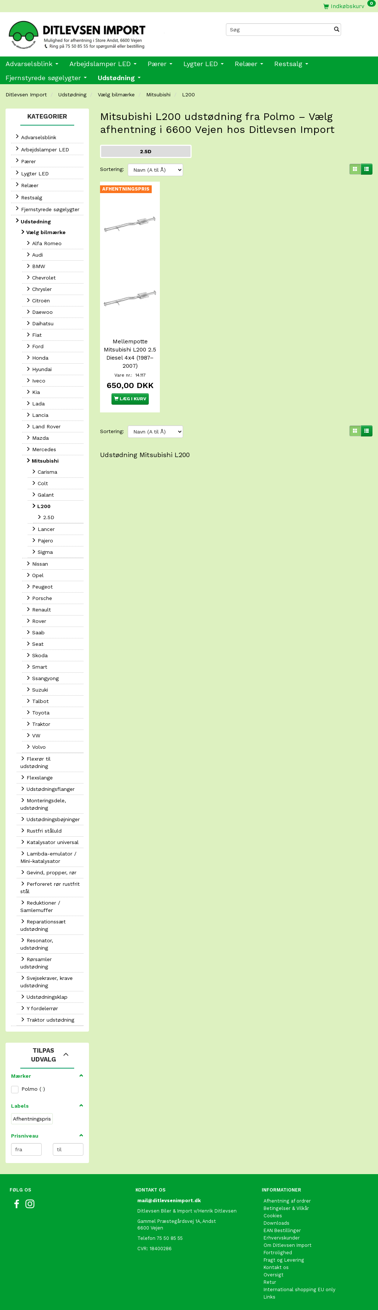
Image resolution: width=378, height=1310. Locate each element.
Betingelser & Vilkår (286, 1208)
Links (269, 1297)
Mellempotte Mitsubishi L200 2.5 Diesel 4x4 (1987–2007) (130, 353)
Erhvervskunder (282, 1238)
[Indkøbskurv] (349, 6)
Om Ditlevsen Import (288, 1245)
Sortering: (112, 169)
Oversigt (274, 1275)
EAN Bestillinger (282, 1230)
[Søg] (336, 29)
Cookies (273, 1215)
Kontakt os (276, 1267)
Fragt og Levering (284, 1260)
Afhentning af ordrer (287, 1201)
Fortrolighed (278, 1252)
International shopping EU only (300, 1289)
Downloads (276, 1223)
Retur (270, 1282)
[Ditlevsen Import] (94, 32)
